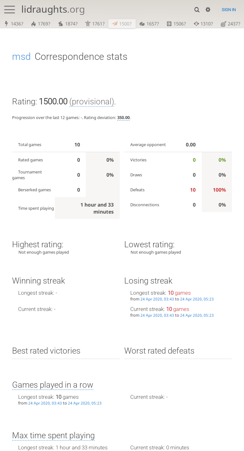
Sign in (229, 9)
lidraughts (53, 9)
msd (21, 56)
